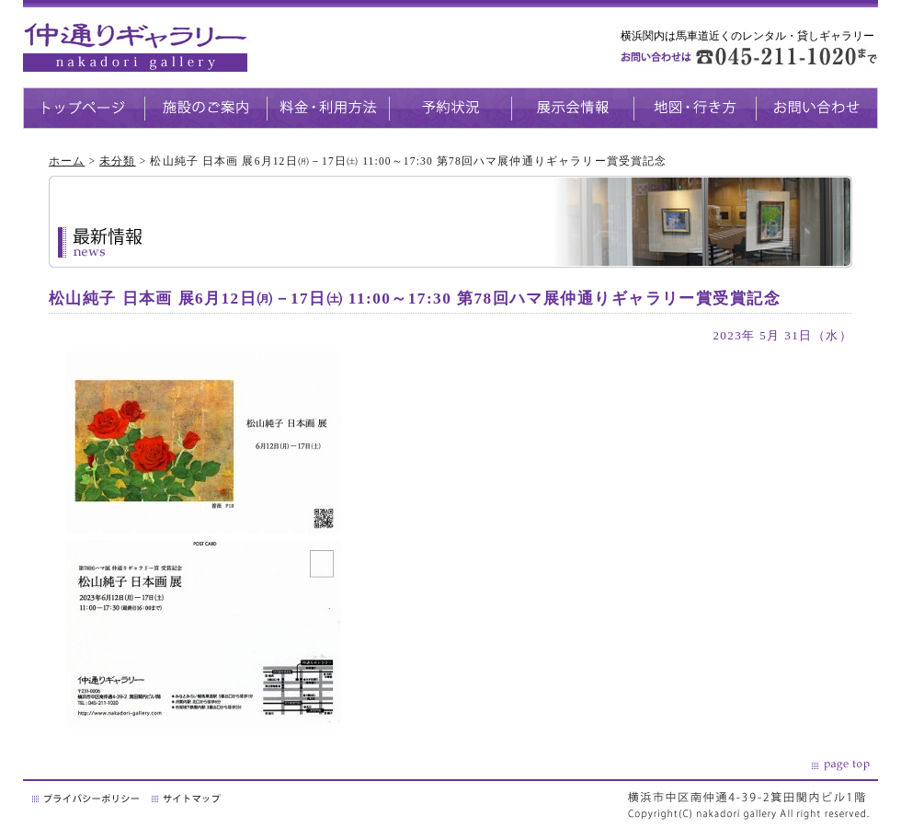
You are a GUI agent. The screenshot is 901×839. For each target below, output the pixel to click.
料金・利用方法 (328, 108)
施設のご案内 (205, 108)
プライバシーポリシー (87, 798)
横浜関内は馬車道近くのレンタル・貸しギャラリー (747, 35)
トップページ (83, 108)
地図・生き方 (694, 108)
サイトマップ (187, 798)
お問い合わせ (817, 108)
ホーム (67, 161)
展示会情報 (572, 108)
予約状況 (450, 108)
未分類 (117, 161)
